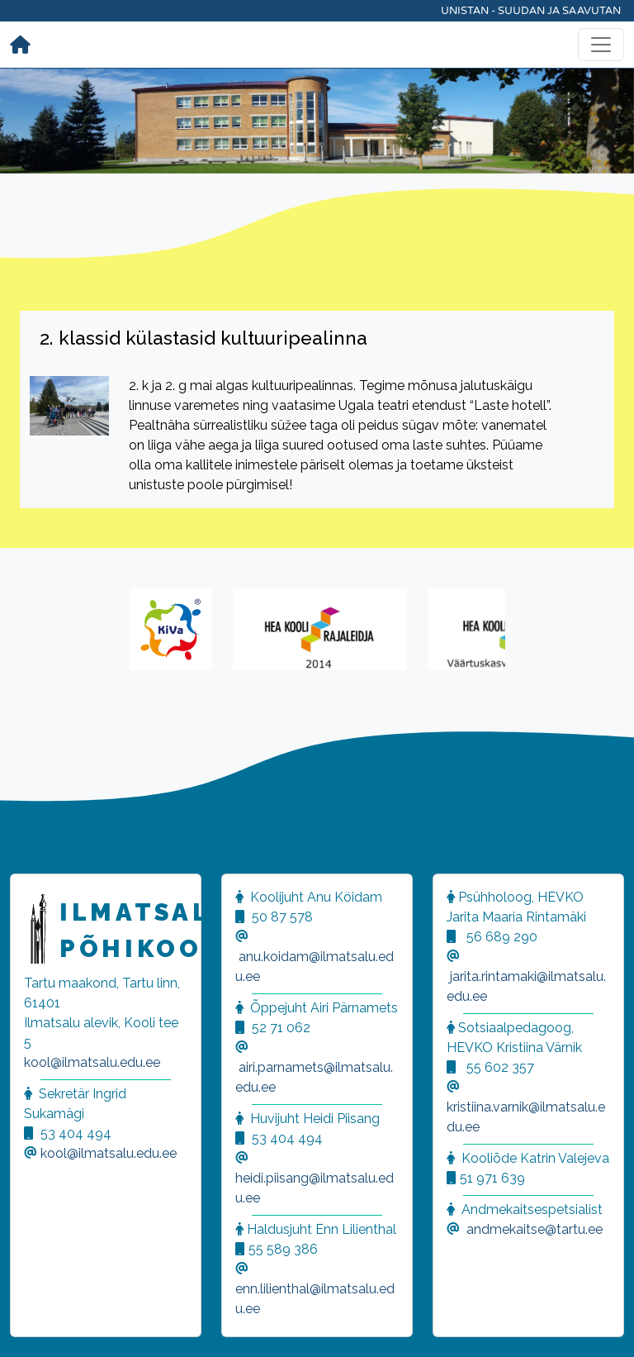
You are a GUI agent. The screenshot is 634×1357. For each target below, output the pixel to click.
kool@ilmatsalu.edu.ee (92, 1062)
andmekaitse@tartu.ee (534, 1229)
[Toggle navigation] (601, 44)
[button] (33, 1324)
